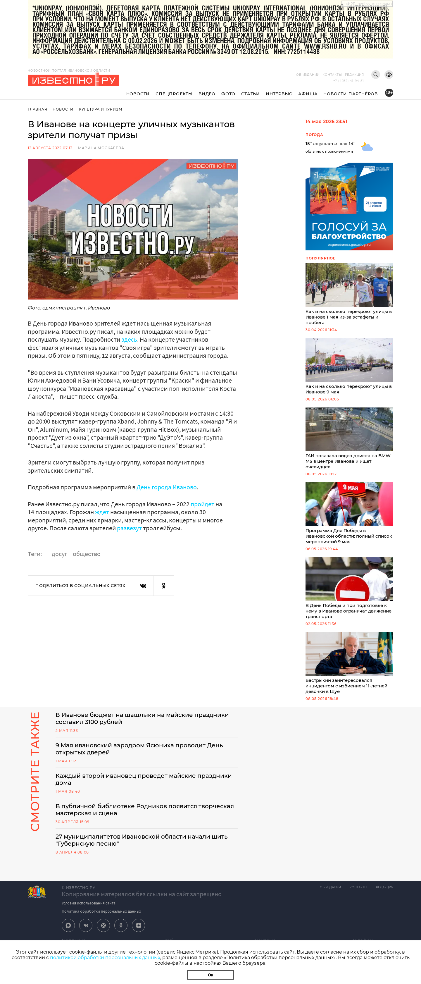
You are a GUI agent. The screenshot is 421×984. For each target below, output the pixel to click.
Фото (228, 94)
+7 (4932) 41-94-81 (348, 81)
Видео (207, 94)
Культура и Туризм (100, 109)
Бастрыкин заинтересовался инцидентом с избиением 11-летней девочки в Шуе (349, 663)
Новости (138, 94)
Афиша (308, 94)
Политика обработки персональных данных (101, 911)
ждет (102, 512)
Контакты (332, 75)
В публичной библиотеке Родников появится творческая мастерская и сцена (145, 810)
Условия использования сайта (88, 903)
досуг (59, 554)
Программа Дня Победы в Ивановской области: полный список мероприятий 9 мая (349, 513)
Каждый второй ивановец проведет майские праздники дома (144, 779)
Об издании (308, 75)
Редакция (354, 75)
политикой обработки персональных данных (105, 957)
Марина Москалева (101, 148)
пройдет (202, 504)
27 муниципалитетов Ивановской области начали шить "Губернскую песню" (142, 840)
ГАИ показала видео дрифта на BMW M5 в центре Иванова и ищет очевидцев (349, 438)
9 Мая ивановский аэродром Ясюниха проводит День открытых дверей (139, 749)
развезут (129, 528)
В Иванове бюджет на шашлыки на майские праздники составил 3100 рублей (142, 718)
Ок (210, 975)
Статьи (250, 94)
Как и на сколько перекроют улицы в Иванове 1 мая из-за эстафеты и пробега (349, 294)
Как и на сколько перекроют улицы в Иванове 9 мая (349, 366)
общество (87, 554)
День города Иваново (167, 487)
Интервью (279, 94)
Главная (37, 109)
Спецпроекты (174, 94)
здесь (129, 339)
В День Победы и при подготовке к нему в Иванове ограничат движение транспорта (349, 588)
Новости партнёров (350, 94)
